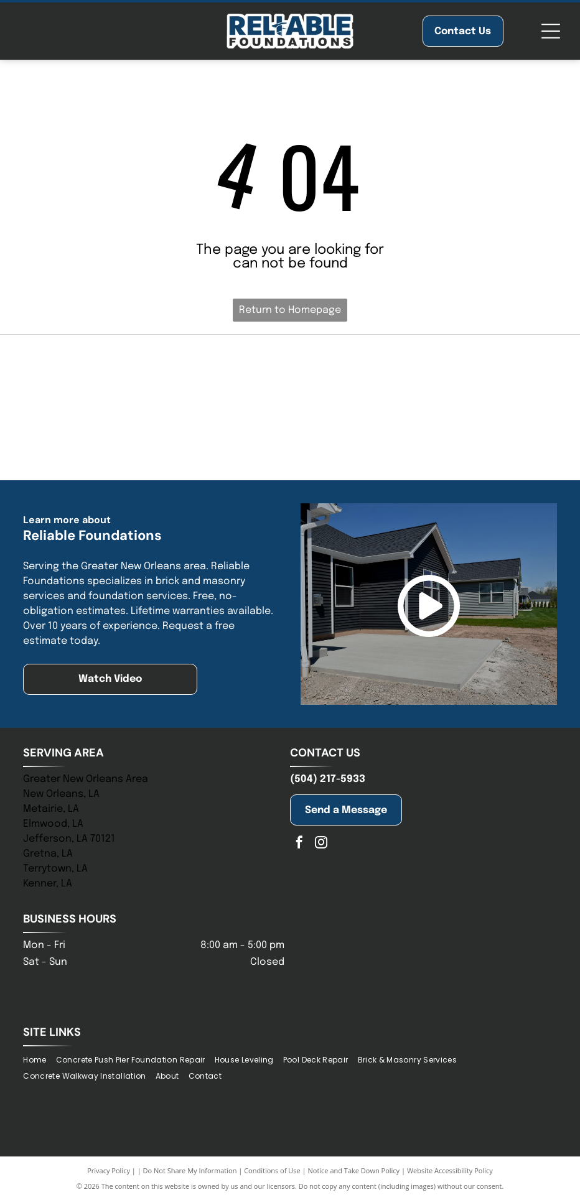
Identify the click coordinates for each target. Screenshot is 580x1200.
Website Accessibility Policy (450, 1170)
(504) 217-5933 (327, 779)
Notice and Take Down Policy (354, 1170)
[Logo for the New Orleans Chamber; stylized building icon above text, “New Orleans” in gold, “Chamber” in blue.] (290, 440)
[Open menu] (550, 31)
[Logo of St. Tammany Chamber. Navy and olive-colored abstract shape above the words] (475, 374)
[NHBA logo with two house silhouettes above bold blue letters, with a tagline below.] (290, 374)
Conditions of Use (272, 1170)
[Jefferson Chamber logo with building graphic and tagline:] (106, 440)
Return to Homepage (290, 310)
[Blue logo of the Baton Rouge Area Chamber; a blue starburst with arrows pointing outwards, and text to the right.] (475, 440)
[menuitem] (39, 1059)
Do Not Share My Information (190, 1170)
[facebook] (299, 844)
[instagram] (321, 844)
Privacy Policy (108, 1170)
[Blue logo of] (106, 374)
